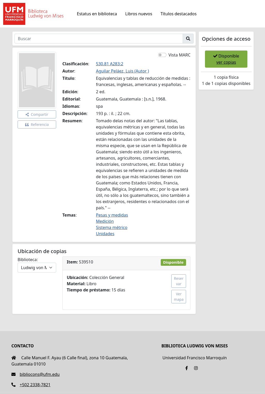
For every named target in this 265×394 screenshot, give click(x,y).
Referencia (37, 124)
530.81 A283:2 (109, 64)
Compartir (37, 114)
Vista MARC (179, 55)
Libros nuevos (138, 14)
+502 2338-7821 (30, 385)
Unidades (105, 234)
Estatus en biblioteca (97, 14)
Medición (105, 221)
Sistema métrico (111, 227)
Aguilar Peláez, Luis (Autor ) (122, 71)
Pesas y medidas (112, 215)
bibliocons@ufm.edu (35, 374)
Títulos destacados (178, 14)
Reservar (178, 281)
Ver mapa (178, 296)
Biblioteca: (28, 259)
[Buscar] (98, 39)
